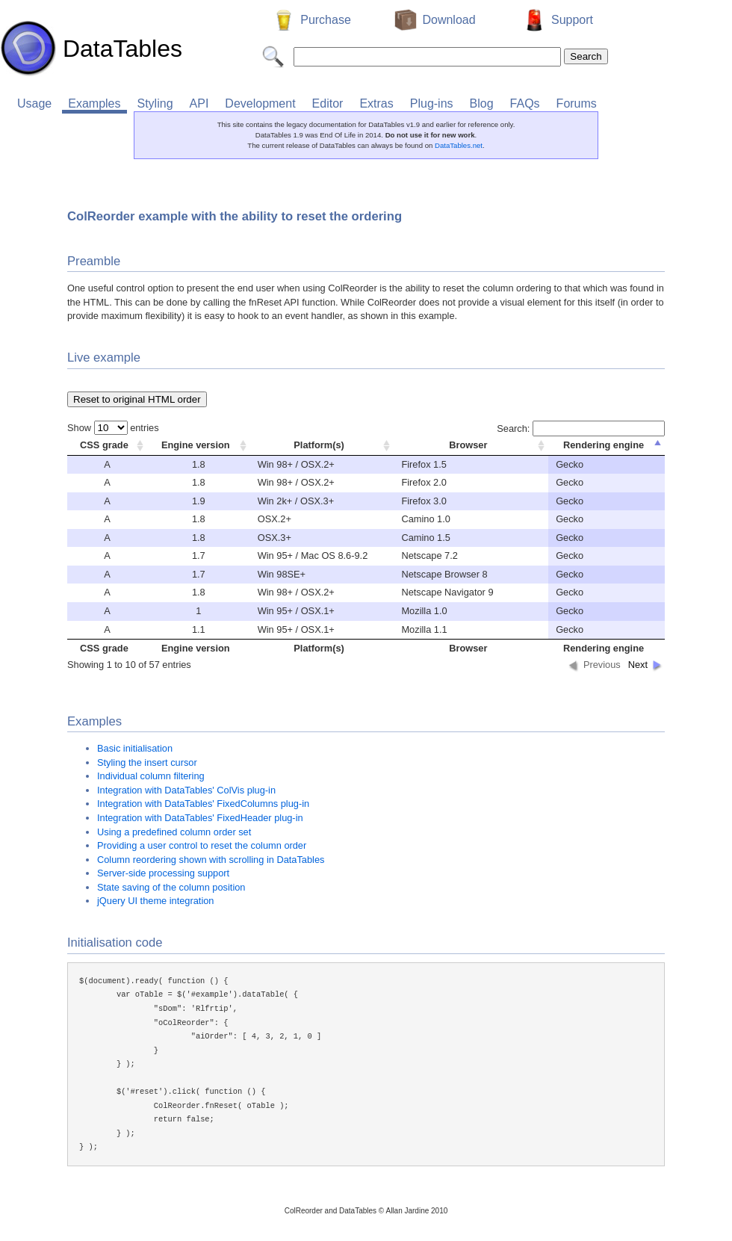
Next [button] (638, 664)
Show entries (113, 427)
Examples (94, 103)
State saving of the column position (171, 887)
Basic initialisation (135, 748)
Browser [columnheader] (468, 445)
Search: (581, 428)
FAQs (525, 103)
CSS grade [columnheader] (104, 445)
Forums (576, 103)
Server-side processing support (163, 873)
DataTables (91, 48)
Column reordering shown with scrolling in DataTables (210, 859)
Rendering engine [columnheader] (603, 445)
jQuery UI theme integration (155, 900)
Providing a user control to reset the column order (201, 845)
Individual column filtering (151, 776)
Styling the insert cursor (147, 762)
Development (260, 103)
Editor (328, 103)
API (199, 103)
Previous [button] (602, 664)
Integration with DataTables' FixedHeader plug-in (200, 817)
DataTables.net (459, 145)
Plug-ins (431, 103)
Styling (155, 103)
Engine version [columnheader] (195, 445)
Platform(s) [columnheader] (319, 445)
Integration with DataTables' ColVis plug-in (186, 790)
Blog (482, 103)
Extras (376, 103)
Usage (34, 103)
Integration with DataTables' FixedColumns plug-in (203, 803)
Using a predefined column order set (174, 832)
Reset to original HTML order (137, 399)
